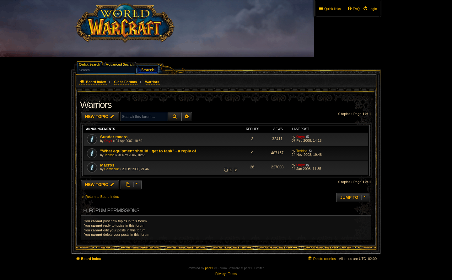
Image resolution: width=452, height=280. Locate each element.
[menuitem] (370, 9)
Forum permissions (114, 210)
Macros (107, 165)
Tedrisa (109, 155)
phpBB (209, 268)
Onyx (108, 141)
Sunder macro (113, 137)
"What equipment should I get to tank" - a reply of (148, 151)
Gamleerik (111, 169)
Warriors (95, 104)
